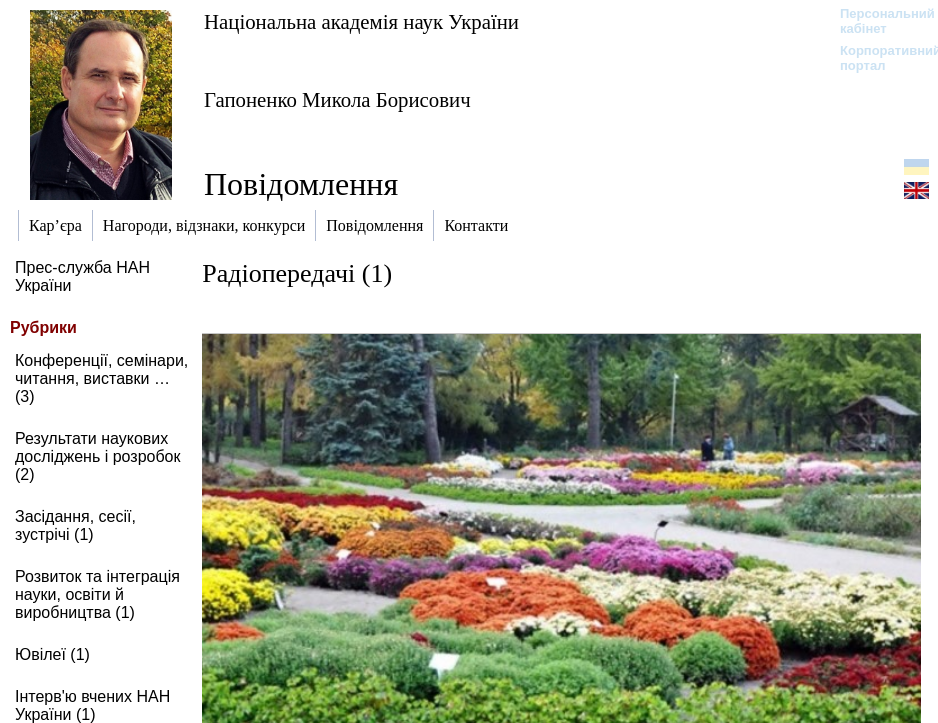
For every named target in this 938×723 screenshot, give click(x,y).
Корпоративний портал (877, 58)
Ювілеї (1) (52, 654)
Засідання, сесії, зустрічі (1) (75, 525)
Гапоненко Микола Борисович (337, 99)
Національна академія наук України (361, 21)
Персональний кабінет (877, 21)
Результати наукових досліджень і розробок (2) (98, 456)
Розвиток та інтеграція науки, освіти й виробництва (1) (97, 594)
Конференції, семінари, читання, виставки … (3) (101, 378)
